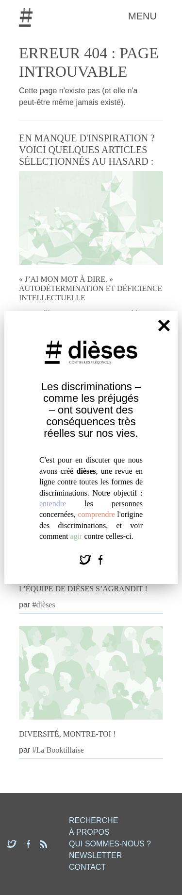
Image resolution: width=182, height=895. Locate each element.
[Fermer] (164, 325)
